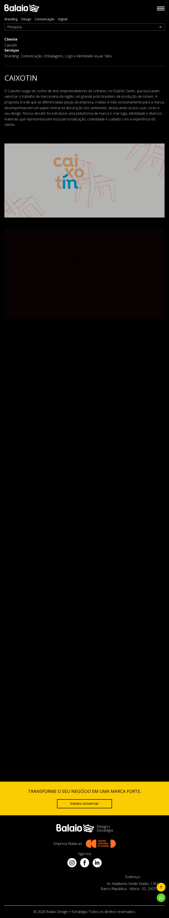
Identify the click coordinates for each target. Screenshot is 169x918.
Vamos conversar (84, 803)
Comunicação (44, 19)
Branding (11, 19)
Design (26, 19)
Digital (62, 19)
